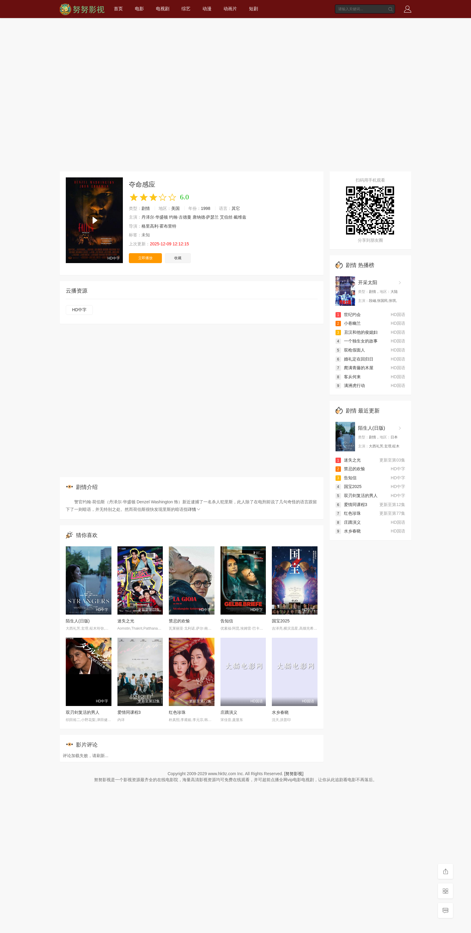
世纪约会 (348, 314)
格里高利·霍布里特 (158, 226)
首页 (118, 8)
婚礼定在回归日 (354, 359)
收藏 (177, 258)
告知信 (226, 620)
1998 (205, 208)
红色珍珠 (177, 712)
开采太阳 (367, 282)
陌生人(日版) (78, 620)
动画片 (230, 8)
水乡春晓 (280, 712)
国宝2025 (281, 620)
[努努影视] (293, 773)
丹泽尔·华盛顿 (154, 217)
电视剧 (162, 8)
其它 (236, 208)
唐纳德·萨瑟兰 (206, 217)
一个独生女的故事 (357, 341)
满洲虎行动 (350, 385)
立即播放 (145, 258)
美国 (175, 208)
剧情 (145, 208)
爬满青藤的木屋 (354, 367)
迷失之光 (125, 620)
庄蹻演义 (228, 712)
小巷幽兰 (348, 323)
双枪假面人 (350, 350)
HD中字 (79, 309)
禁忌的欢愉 (179, 620)
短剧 (253, 8)
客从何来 (348, 376)
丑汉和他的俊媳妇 (357, 332)
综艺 (185, 8)
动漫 (206, 8)
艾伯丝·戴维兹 (233, 217)
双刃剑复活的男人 (82, 712)
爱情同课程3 (129, 712)
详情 (194, 509)
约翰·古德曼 (180, 217)
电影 (139, 8)
